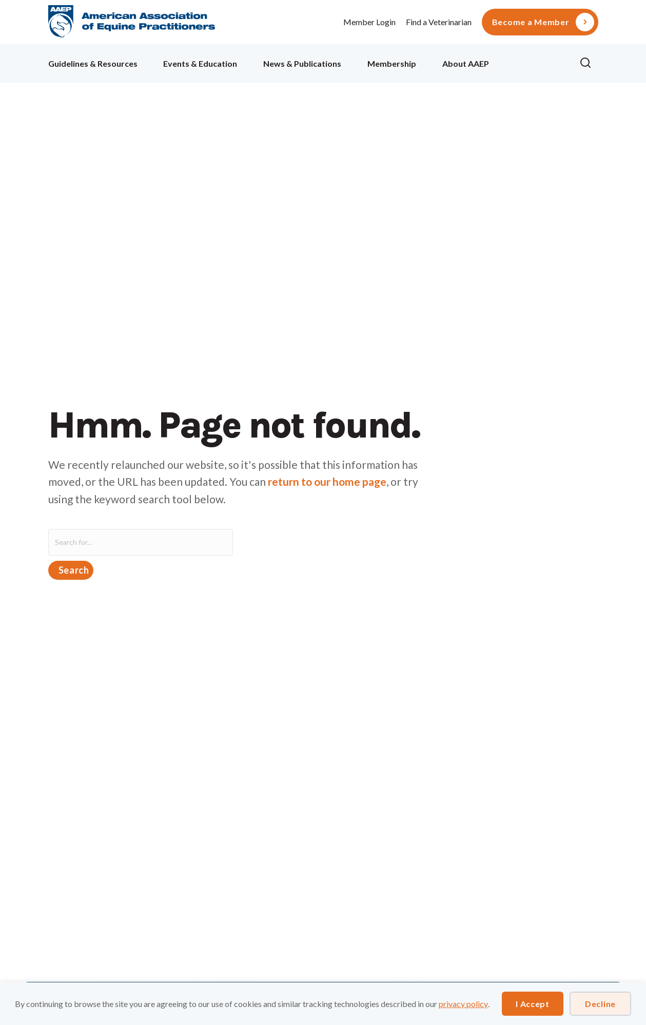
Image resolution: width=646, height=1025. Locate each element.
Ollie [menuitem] (534, 62)
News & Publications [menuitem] (302, 63)
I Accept (533, 1004)
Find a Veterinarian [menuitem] (439, 22)
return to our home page (327, 481)
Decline (600, 1004)
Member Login (369, 22)
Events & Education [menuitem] (200, 63)
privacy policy (463, 1004)
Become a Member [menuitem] (531, 22)
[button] (588, 63)
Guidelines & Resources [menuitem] (93, 63)
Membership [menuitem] (391, 63)
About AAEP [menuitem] (465, 63)
